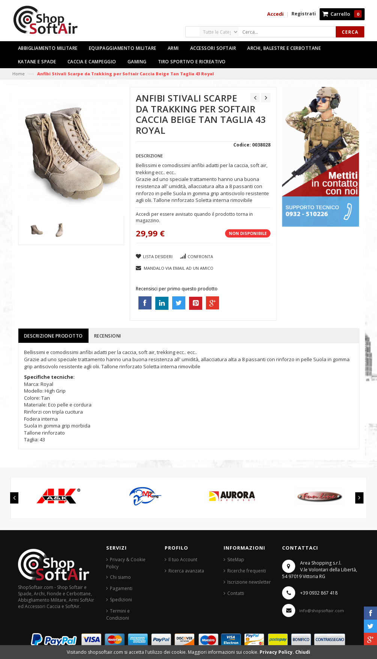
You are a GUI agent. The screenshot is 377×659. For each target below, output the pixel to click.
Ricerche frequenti (246, 571)
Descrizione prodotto (53, 336)
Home (18, 73)
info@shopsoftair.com (321, 610)
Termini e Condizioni (118, 614)
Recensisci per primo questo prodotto (177, 288)
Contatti (235, 593)
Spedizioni (121, 599)
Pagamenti (121, 588)
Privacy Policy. (277, 652)
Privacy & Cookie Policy (126, 563)
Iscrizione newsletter (249, 582)
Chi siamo (120, 577)
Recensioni (107, 336)
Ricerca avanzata (186, 571)
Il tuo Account (182, 559)
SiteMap (235, 559)
